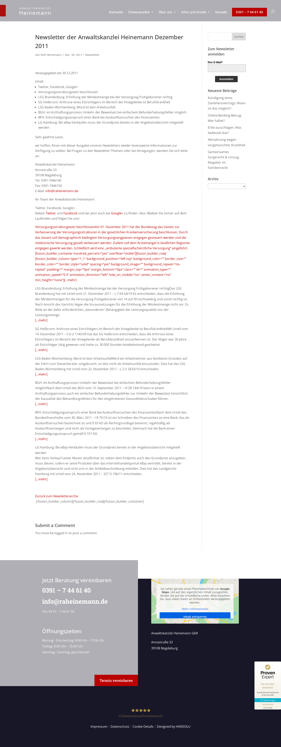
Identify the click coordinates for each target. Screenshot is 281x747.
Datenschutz (120, 726)
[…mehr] (41, 320)
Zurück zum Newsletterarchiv (56, 496)
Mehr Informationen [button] (195, 609)
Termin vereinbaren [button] (116, 680)
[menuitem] (116, 16)
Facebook (70, 213)
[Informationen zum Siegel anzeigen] (267, 706)
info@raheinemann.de (61, 191)
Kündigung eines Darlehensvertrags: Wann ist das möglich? (226, 103)
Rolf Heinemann (51, 55)
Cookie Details (143, 726)
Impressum (99, 726)
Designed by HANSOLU (173, 726)
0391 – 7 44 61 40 (64, 590)
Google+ (117, 213)
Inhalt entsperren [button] (195, 617)
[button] (239, 36)
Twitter (51, 213)
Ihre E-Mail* (215, 62)
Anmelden (226, 79)
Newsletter (92, 55)
